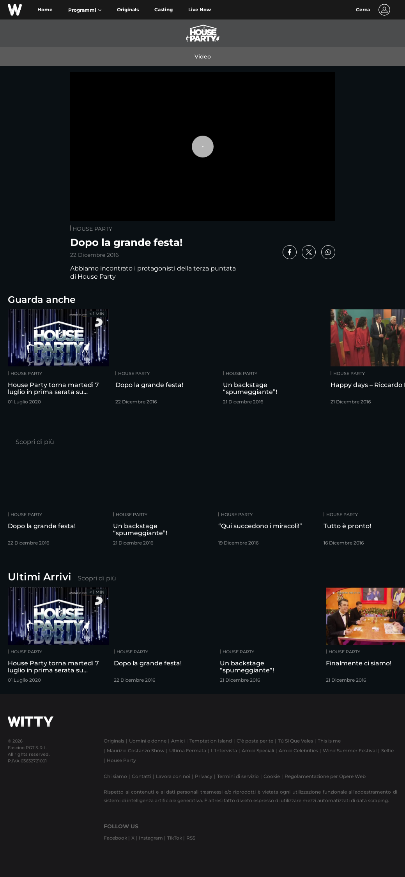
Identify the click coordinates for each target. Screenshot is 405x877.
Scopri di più (35, 442)
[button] (84, 10)
